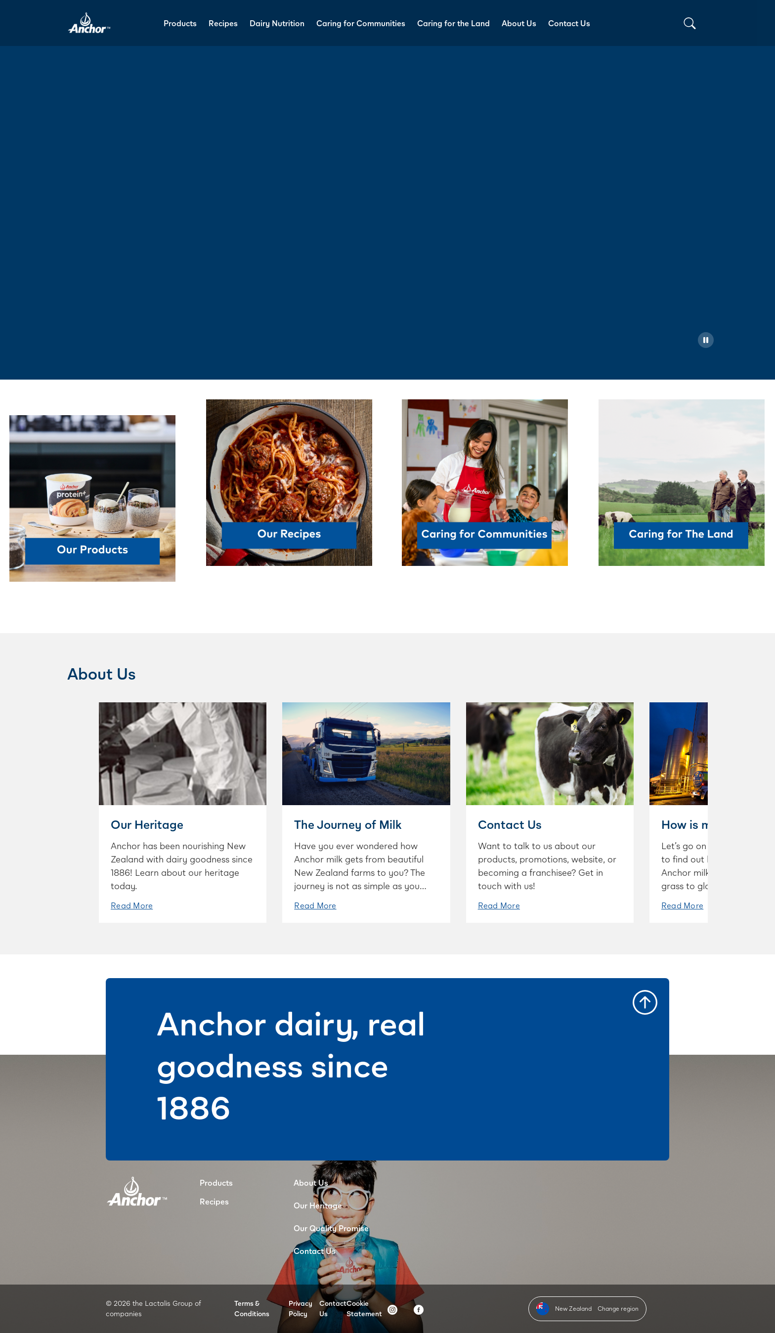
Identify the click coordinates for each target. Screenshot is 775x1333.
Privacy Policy (300, 1308)
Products (180, 23)
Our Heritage (318, 1205)
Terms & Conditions (251, 1308)
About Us (519, 23)
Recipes (223, 23)
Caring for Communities (360, 23)
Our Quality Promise (331, 1228)
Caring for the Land (453, 23)
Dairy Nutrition (277, 23)
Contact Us (569, 23)
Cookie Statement (364, 1308)
